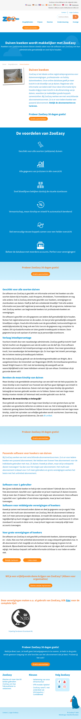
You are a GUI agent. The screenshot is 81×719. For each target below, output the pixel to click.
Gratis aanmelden (30, 28)
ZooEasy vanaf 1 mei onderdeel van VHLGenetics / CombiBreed (41, 691)
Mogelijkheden (27, 22)
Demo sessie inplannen (40, 585)
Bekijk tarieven (11, 560)
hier (68, 600)
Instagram (64, 687)
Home (4, 64)
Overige (75, 22)
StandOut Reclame (72, 715)
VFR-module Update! (41, 684)
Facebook (59, 682)
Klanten (50, 22)
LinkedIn (59, 687)
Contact (63, 12)
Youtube (64, 682)
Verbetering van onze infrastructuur (41, 680)
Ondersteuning (62, 22)
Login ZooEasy (73, 12)
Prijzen (40, 22)
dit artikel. (47, 415)
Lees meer (32, 560)
